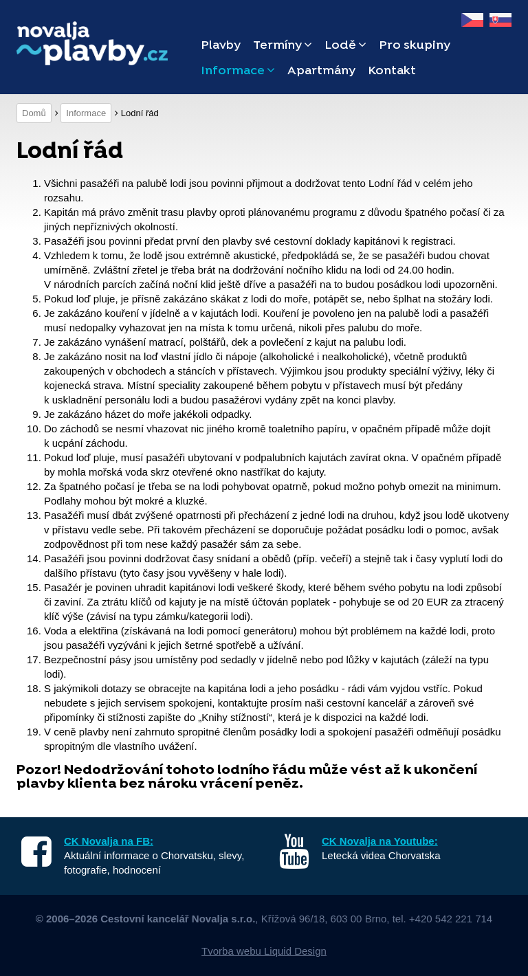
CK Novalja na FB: (108, 841)
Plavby (221, 45)
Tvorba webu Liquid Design (264, 951)
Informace (238, 71)
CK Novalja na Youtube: (380, 841)
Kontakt (392, 71)
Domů (34, 113)
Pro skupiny (414, 45)
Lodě (345, 45)
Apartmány (321, 71)
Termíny (282, 45)
